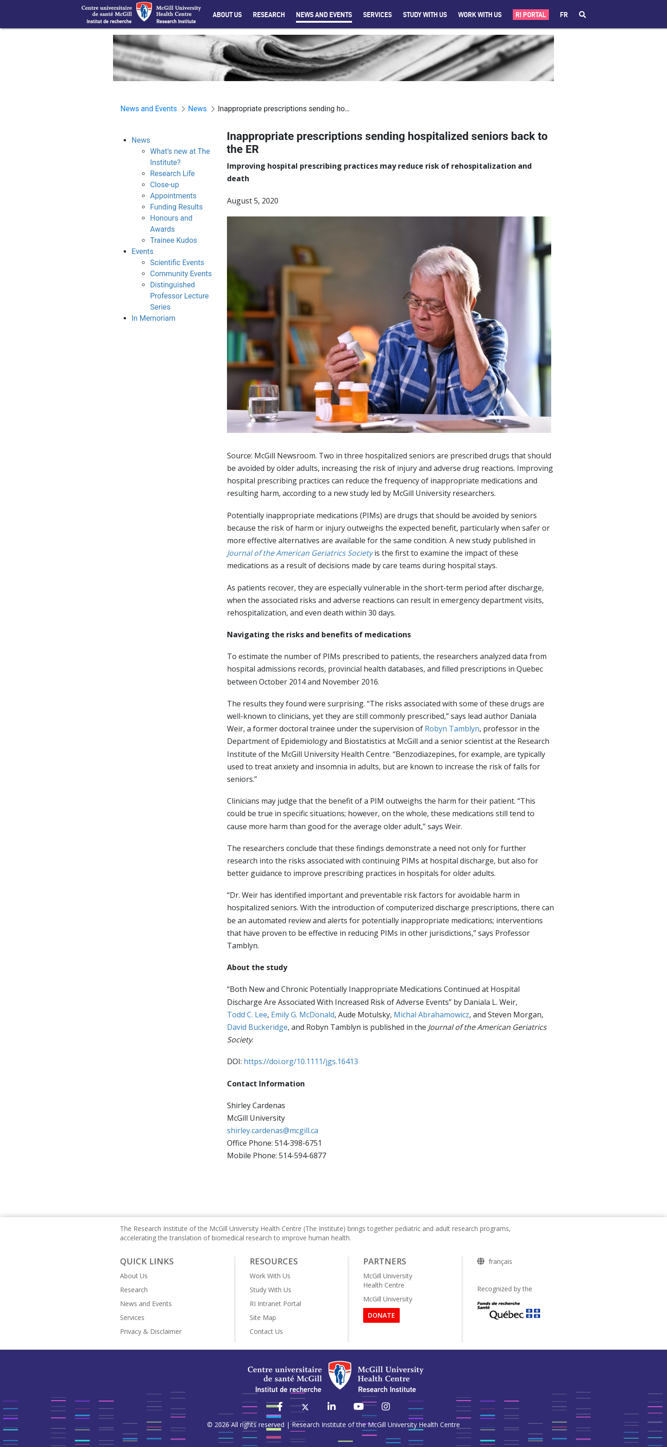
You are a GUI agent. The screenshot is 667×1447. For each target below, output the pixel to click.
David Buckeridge (257, 1027)
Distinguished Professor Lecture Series (179, 295)
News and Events (324, 15)
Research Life (172, 173)
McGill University (387, 1299)
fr (564, 15)
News (141, 140)
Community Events (181, 273)
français (500, 1261)
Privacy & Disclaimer (151, 1331)
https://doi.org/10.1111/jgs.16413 (301, 1061)
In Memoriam (154, 318)
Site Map (263, 1317)
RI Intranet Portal (275, 1303)
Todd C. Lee (247, 1014)
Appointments (173, 195)
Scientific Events (177, 262)
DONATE (381, 1315)
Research (269, 15)
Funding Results (176, 207)
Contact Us (266, 1331)
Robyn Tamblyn (452, 729)
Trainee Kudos (173, 240)
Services (377, 15)
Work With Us (480, 15)
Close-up (164, 184)
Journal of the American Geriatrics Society (299, 553)
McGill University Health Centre (387, 1280)
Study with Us (425, 15)
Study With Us (270, 1289)
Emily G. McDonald (302, 1014)
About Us (227, 15)
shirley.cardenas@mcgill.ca (272, 1130)
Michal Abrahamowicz (431, 1014)
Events (142, 251)
